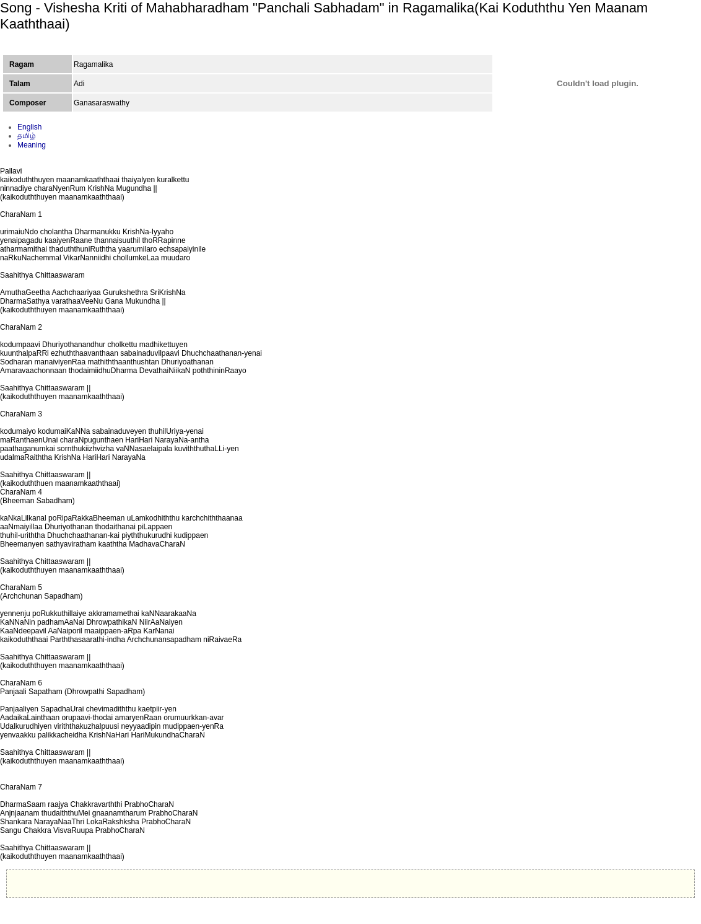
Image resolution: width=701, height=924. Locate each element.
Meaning (31, 145)
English (29, 127)
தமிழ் (26, 135)
